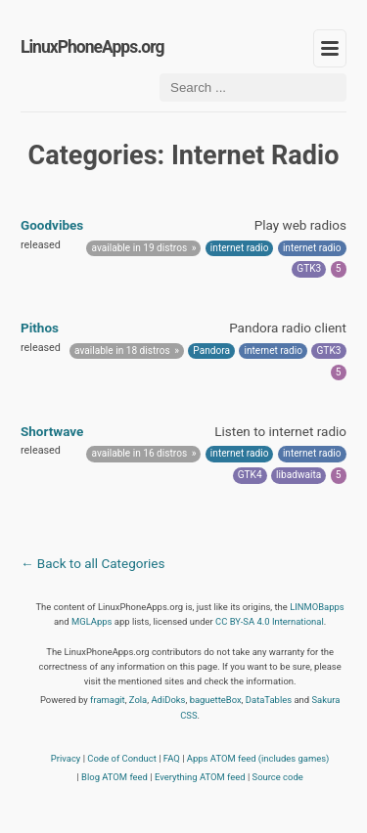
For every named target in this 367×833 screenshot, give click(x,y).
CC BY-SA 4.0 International (269, 621)
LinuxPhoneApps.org (92, 47)
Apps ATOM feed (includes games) (258, 758)
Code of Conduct (122, 758)
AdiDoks (168, 699)
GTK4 (250, 474)
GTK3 (309, 268)
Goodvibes (52, 225)
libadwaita (298, 474)
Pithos (40, 327)
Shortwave (52, 431)
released (41, 245)
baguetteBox (216, 699)
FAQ (171, 758)
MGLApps (91, 621)
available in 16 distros (140, 453)
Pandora (211, 350)
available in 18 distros (122, 350)
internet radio (239, 247)
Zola (138, 699)
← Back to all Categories (92, 563)
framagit (107, 699)
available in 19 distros (140, 247)
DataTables (269, 699)
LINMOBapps (317, 606)
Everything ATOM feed (200, 776)
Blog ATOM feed (114, 776)
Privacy (66, 758)
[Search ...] (253, 87)
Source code (277, 776)
